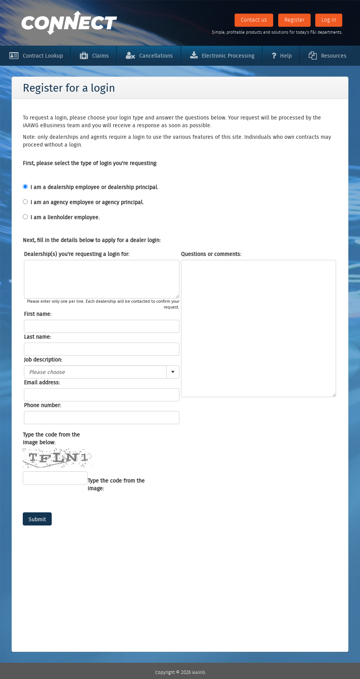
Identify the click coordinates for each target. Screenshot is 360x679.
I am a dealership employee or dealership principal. (94, 187)
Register (294, 20)
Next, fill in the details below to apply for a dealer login (91, 240)
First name (37, 314)
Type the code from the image (116, 484)
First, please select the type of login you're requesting (89, 163)
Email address (41, 382)
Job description (42, 359)
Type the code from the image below (51, 438)
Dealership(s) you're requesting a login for (76, 254)
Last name (37, 337)
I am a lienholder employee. (65, 217)
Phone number (42, 405)
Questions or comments (210, 254)
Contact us (254, 20)
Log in (328, 20)
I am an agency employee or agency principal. (87, 202)
